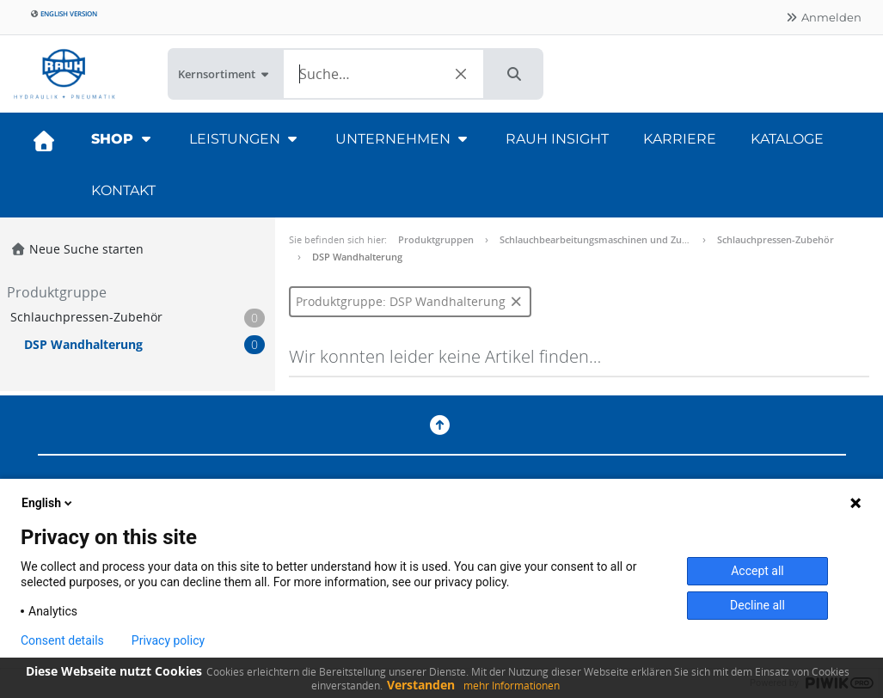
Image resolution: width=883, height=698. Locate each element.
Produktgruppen (436, 239)
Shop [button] (123, 139)
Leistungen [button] (245, 139)
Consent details (62, 640)
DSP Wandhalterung (357, 256)
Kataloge (787, 139)
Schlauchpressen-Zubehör (775, 239)
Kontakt (123, 190)
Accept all (757, 571)
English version (63, 13)
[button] (514, 74)
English (48, 503)
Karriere (679, 139)
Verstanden (421, 685)
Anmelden (823, 17)
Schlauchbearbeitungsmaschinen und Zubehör (604, 239)
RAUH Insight (557, 139)
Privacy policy (168, 640)
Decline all (757, 605)
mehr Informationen (511, 685)
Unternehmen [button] (403, 139)
